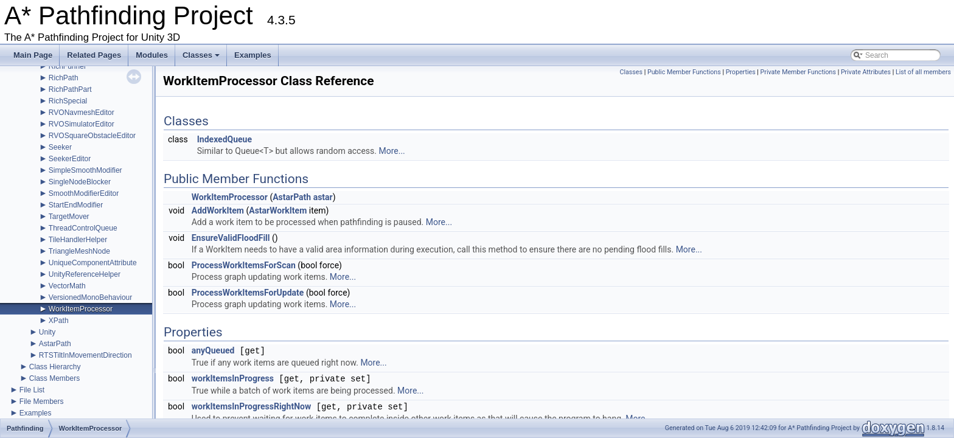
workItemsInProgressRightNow (252, 407)
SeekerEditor (70, 159)
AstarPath (55, 343)
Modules (152, 55)
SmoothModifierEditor (84, 193)
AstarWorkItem (278, 210)
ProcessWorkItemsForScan (244, 265)
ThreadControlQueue (83, 228)
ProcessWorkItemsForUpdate (248, 292)
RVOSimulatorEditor (81, 124)
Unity (47, 332)
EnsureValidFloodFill (231, 238)
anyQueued (213, 351)
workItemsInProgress (233, 379)
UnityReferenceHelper (84, 274)
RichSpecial (68, 101)
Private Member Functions (798, 72)
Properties (741, 72)
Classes (202, 58)
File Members (41, 401)
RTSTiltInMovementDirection (85, 355)
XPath (59, 320)
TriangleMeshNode (79, 251)
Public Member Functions (684, 72)
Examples (252, 55)
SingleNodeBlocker (80, 182)
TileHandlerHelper (78, 239)
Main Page (32, 55)
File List (31, 390)
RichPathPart (70, 89)
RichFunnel (67, 66)
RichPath (63, 78)
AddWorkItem (218, 210)
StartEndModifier (76, 205)
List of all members (923, 72)
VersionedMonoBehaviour (90, 297)
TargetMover (69, 216)
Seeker (60, 147)
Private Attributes (866, 72)
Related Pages (94, 55)
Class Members (54, 378)
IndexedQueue (224, 139)
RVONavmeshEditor (81, 112)
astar (323, 197)
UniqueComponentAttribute (93, 263)
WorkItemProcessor (81, 309)
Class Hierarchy (55, 367)
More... (391, 151)
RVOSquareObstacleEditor (92, 135)
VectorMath (67, 286)
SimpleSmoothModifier (85, 170)
